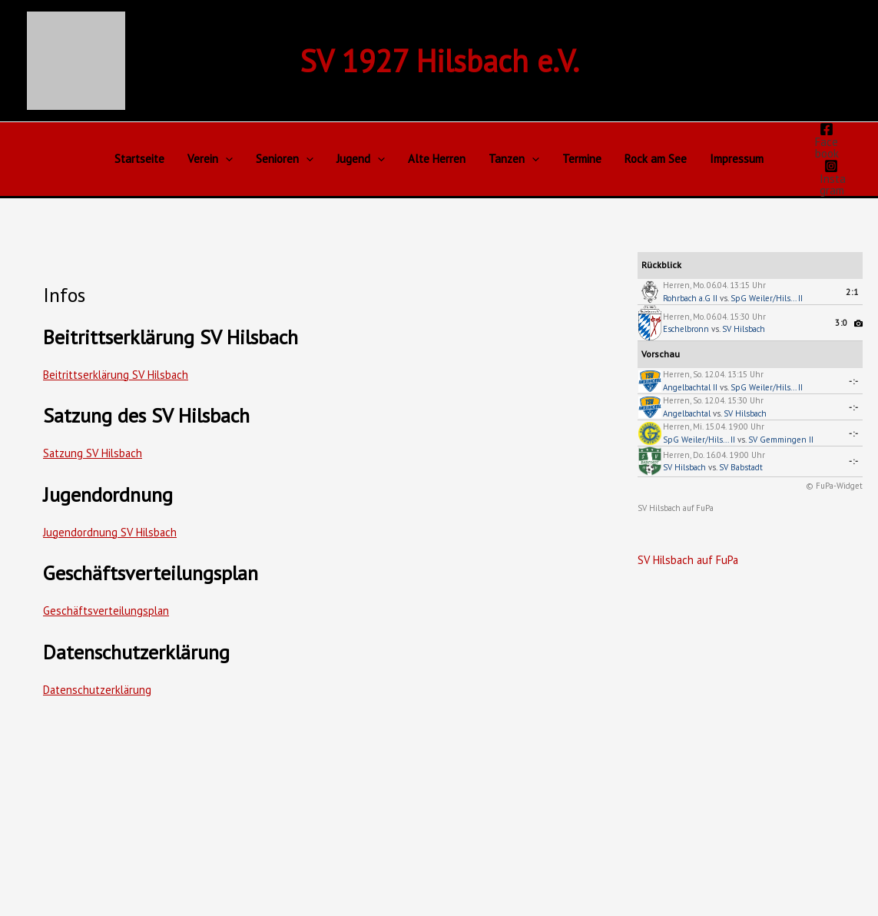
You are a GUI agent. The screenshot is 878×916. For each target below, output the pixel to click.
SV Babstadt (741, 467)
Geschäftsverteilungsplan (107, 610)
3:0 (841, 322)
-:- (854, 381)
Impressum (737, 158)
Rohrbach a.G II (690, 298)
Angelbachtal (687, 413)
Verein (210, 159)
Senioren (284, 159)
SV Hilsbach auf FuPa (676, 508)
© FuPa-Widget (834, 485)
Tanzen (514, 159)
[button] (225, 159)
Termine (581, 158)
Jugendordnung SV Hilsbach (111, 532)
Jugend (360, 159)
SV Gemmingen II (780, 439)
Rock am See (656, 158)
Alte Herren (437, 158)
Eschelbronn (686, 329)
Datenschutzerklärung (98, 689)
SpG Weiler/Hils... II (767, 298)
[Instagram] (830, 177)
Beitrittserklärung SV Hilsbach (117, 374)
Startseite (139, 158)
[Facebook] (826, 140)
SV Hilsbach (743, 329)
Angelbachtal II (690, 387)
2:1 (852, 292)
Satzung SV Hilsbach (94, 453)
